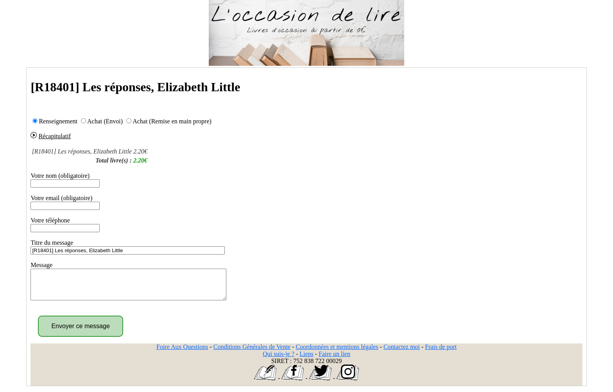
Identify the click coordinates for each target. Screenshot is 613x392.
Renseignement (58, 121)
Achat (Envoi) (105, 121)
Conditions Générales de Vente (251, 352)
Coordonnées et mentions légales (337, 352)
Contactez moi (402, 352)
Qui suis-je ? (278, 359)
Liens (306, 359)
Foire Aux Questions (182, 352)
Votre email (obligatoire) (61, 198)
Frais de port (441, 352)
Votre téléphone (50, 220)
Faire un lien (334, 359)
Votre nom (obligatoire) (60, 175)
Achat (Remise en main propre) (172, 121)
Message (41, 265)
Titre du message (51, 242)
